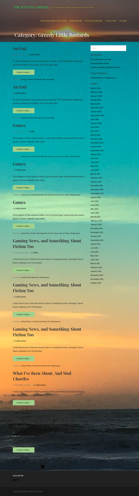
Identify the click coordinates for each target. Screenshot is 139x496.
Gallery (123, 21)
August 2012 (96, 197)
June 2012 (95, 205)
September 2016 (97, 115)
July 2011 (94, 248)
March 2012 (95, 217)
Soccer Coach (53, 156)
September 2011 (97, 240)
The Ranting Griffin (30, 7)
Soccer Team (64, 156)
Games (19, 125)
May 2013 (94, 166)
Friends (24, 79)
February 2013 (96, 178)
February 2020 (96, 92)
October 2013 (96, 146)
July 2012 (94, 201)
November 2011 (97, 232)
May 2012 (94, 209)
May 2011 (94, 256)
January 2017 (96, 111)
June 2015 (95, 119)
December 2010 (97, 275)
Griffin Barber (34, 54)
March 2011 (95, 263)
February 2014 (96, 139)
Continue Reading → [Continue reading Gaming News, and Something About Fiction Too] (23, 270)
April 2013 (95, 170)
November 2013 (97, 143)
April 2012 (95, 213)
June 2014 (95, 127)
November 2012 (97, 189)
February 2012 (96, 221)
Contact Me (110, 21)
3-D (22, 410)
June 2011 (95, 252)
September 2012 (97, 193)
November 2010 (97, 279)
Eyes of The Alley (48, 410)
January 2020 (96, 96)
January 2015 (96, 123)
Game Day (25, 156)
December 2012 (97, 185)
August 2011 (95, 244)
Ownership (50, 79)
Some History (76, 21)
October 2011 (96, 236)
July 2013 (94, 158)
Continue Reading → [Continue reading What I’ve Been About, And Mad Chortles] (23, 403)
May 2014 (94, 131)
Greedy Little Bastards (36, 79)
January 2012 (96, 224)
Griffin (32, 131)
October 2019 (96, 100)
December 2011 (97, 228)
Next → (55, 466)
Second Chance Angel (100, 63)
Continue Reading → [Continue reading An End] (23, 72)
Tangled (16, 413)
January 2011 (96, 271)
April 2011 (95, 259)
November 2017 (97, 107)
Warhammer (75, 156)
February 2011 (96, 267)
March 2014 (95, 135)
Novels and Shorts (93, 21)
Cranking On (110, 78)
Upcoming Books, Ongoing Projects (105, 67)
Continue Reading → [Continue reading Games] (23, 149)
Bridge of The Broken (33, 410)
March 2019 (95, 104)
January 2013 (96, 182)
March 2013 (95, 174)
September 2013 (97, 150)
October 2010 (96, 283)
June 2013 (95, 162)
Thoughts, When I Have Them (53, 21)
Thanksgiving (25, 413)
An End (19, 48)
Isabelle (77, 410)
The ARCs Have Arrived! (101, 59)
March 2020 (95, 88)
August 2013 (96, 154)
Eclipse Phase (26, 321)
